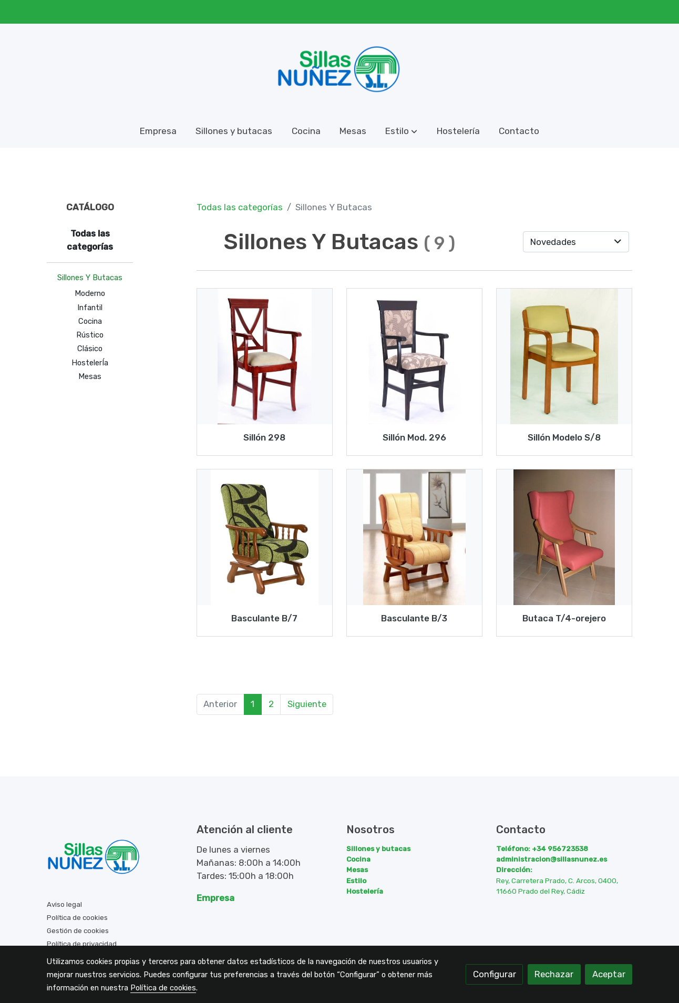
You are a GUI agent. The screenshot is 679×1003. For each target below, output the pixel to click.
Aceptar (608, 974)
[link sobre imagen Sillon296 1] (414, 356)
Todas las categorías (240, 207)
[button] (401, 132)
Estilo (356, 880)
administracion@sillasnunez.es (551, 859)
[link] (339, 70)
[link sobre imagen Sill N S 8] (564, 356)
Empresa (215, 898)
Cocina (358, 859)
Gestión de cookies (78, 930)
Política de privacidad (82, 943)
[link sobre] (115, 859)
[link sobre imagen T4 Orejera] (564, 537)
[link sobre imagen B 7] (265, 537)
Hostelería (364, 891)
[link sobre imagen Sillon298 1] (265, 356)
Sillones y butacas (378, 848)
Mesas (357, 869)
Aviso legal (64, 904)
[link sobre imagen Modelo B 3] (414, 537)
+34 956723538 (560, 848)
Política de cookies (77, 917)
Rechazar (553, 974)
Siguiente (306, 704)
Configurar (494, 974)
